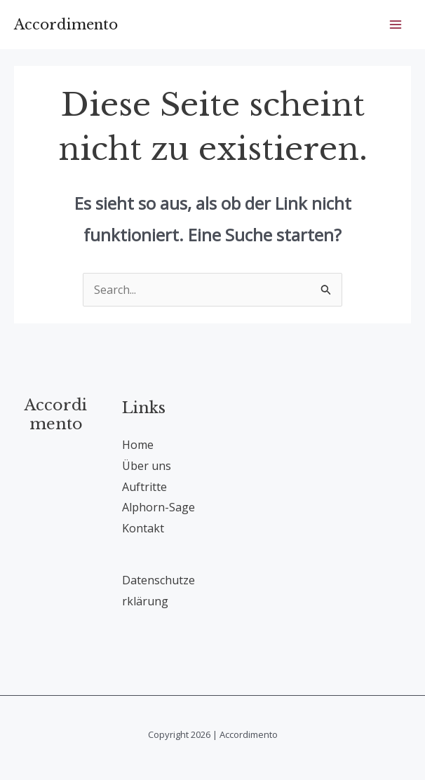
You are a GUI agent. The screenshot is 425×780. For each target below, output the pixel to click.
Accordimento (66, 24)
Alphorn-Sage (158, 507)
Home (138, 444)
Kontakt (143, 528)
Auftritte (144, 487)
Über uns (146, 465)
